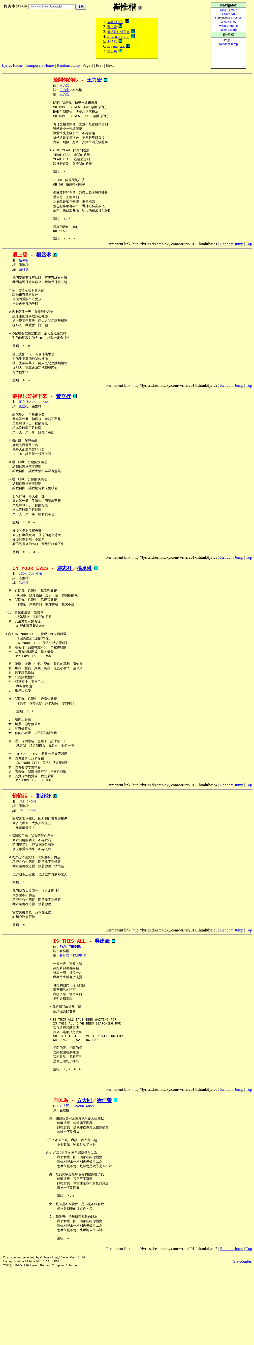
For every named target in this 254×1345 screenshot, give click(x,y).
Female (232, 10)
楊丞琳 (43, 269)
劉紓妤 (43, 852)
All (233, 14)
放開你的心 (115, 22)
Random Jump (68, 65)
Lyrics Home (12, 65)
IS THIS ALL (116, 46)
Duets (223, 30)
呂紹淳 (24, 622)
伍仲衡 (24, 275)
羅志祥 (64, 606)
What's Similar (228, 26)
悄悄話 (112, 41)
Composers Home (39, 65)
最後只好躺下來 (118, 32)
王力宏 (94, 80)
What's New (228, 22)
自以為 (112, 51)
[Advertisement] (92, 69)
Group (226, 14)
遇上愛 (112, 27)
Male (223, 10)
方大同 (84, 1168)
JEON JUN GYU (30, 612)
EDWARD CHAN (83, 1174)
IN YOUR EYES (118, 37)
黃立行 (63, 421)
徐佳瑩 (104, 1168)
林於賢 (64, 1024)
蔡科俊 (24, 284)
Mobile (232, 30)
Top (249, 258)
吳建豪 (102, 1009)
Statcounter (242, 1336)
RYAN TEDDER (70, 1015)
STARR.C (79, 1024)
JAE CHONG (40, 427)
